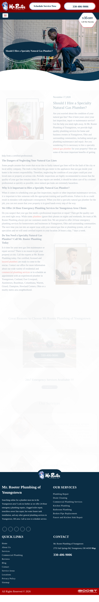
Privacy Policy (9, 578)
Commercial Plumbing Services (67, 502)
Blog (4, 563)
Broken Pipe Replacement (65, 513)
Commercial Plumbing (12, 555)
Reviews (6, 559)
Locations (6, 575)
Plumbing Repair (61, 494)
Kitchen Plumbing (61, 506)
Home (4, 543)
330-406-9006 (62, 555)
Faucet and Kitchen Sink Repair (68, 517)
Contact (5, 567)
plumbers (37, 220)
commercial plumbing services (16, 276)
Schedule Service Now (45, 6)
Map (94, 548)
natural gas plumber (62, 152)
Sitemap (5, 582)
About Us (6, 547)
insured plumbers (10, 265)
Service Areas (8, 571)
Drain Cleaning (60, 498)
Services (6, 551)
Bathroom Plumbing (62, 510)
